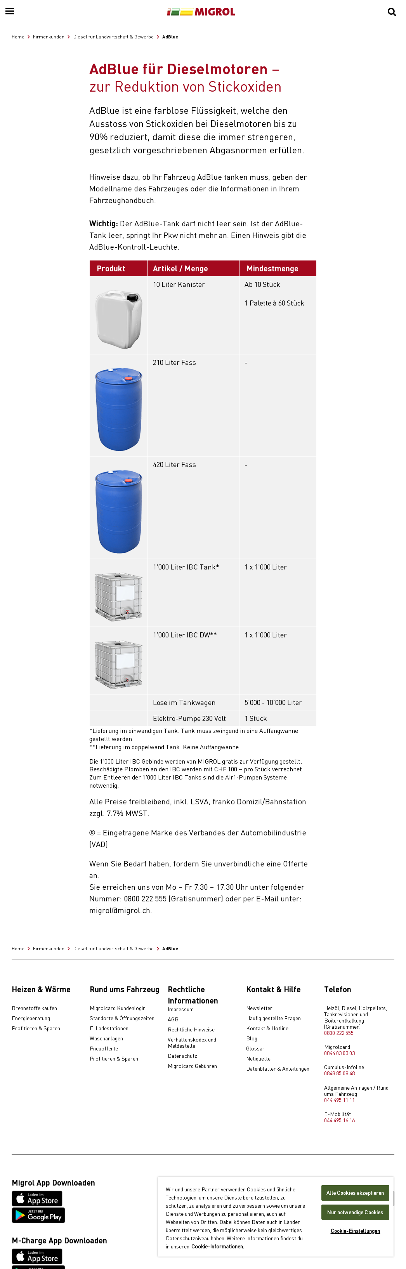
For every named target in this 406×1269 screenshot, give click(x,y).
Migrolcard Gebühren (192, 1065)
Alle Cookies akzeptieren (355, 1192)
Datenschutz (182, 1055)
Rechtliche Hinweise (191, 1029)
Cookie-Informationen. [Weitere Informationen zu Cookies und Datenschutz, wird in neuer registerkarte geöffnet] (217, 1246)
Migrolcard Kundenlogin (118, 1008)
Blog (251, 1038)
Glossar (255, 1048)
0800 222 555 (339, 1032)
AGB (173, 1019)
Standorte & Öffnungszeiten (122, 1018)
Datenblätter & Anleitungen (277, 1068)
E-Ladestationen (109, 1028)
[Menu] (9, 11)
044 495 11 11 (339, 1100)
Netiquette (258, 1058)
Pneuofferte (104, 1048)
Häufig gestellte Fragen (273, 1018)
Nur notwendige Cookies (355, 1212)
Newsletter (259, 1008)
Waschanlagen (106, 1038)
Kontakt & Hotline (267, 1028)
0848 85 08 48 (339, 1073)
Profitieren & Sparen (36, 1028)
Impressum (181, 1009)
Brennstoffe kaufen (34, 1008)
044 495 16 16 (339, 1120)
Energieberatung (31, 1018)
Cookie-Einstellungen (355, 1230)
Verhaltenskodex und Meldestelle (192, 1042)
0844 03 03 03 (339, 1053)
